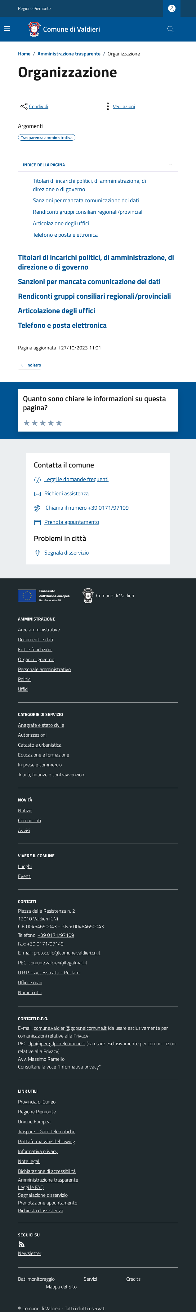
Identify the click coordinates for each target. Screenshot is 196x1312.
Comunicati (29, 820)
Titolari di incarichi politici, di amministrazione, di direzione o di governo (96, 262)
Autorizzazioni (32, 735)
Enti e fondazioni (35, 649)
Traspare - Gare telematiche (46, 1131)
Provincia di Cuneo (37, 1101)
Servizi (90, 1279)
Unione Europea (34, 1121)
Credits (133, 1279)
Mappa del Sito (61, 1286)
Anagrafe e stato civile (41, 725)
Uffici (23, 689)
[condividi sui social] (34, 106)
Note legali (29, 1161)
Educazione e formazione (43, 754)
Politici (24, 679)
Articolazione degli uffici (56, 310)
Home (24, 53)
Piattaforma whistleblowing (46, 1141)
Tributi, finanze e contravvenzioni (51, 774)
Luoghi (25, 866)
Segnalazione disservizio (43, 1195)
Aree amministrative (39, 629)
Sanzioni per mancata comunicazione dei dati (89, 281)
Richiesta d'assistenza (40, 1210)
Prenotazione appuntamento (47, 1202)
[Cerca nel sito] (168, 29)
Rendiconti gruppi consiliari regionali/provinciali (94, 296)
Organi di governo (36, 659)
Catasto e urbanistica (39, 744)
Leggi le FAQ (31, 1187)
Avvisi (24, 830)
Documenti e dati (35, 639)
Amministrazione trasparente (69, 53)
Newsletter (29, 1253)
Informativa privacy (38, 1151)
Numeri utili (30, 992)
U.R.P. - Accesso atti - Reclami (49, 972)
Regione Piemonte (34, 8)
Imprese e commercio (40, 764)
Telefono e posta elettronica (62, 325)
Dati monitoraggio (36, 1279)
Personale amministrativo (44, 669)
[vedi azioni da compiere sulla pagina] (119, 106)
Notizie (25, 810)
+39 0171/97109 (56, 935)
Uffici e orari (30, 982)
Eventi (24, 876)
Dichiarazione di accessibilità (47, 1171)
